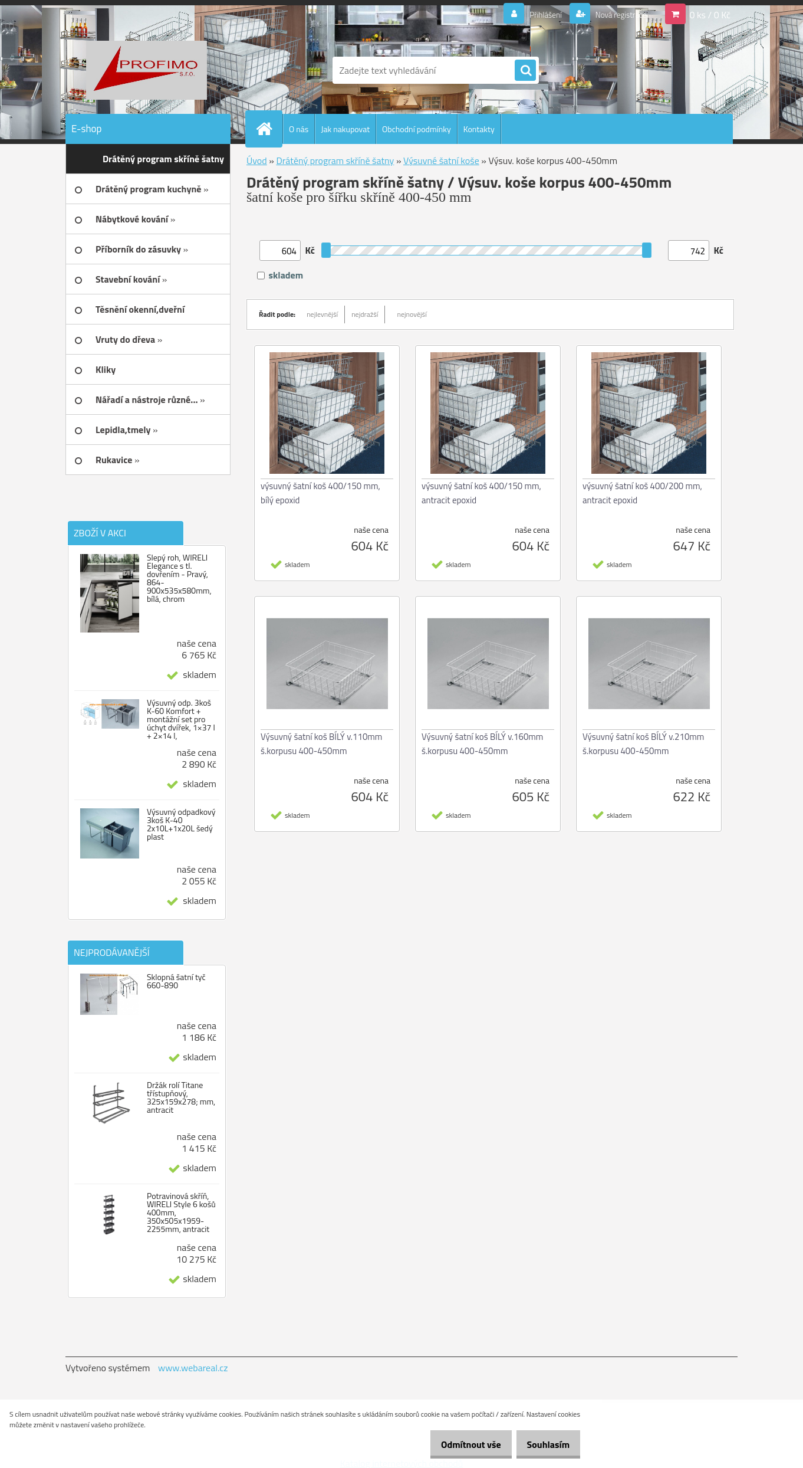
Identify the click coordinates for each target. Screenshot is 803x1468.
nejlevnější (322, 314)
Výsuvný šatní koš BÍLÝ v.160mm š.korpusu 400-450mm (482, 744)
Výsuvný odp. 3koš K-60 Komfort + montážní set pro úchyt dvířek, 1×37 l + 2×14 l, (181, 719)
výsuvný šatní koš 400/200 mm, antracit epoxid (642, 493)
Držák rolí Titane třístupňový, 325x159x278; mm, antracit (181, 1097)
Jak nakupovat (345, 129)
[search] (525, 71)
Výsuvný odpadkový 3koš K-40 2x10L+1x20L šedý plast (181, 824)
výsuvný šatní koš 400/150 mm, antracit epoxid (481, 493)
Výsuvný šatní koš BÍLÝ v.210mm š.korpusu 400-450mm (643, 744)
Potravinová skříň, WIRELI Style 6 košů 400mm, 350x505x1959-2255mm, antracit (181, 1212)
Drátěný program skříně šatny (335, 160)
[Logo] (146, 70)
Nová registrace (615, 14)
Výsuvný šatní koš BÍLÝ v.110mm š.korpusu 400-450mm (321, 744)
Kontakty (479, 129)
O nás (298, 129)
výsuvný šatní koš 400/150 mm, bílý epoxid (320, 493)
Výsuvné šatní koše (441, 160)
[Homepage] (268, 128)
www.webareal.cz (193, 1368)
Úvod (256, 160)
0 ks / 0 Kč (709, 14)
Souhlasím (543, 1444)
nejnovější (411, 314)
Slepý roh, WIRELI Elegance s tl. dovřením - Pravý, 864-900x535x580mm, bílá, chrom (179, 578)
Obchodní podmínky (416, 129)
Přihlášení (531, 14)
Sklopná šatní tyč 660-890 (176, 981)
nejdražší (364, 314)
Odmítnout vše (459, 1444)
